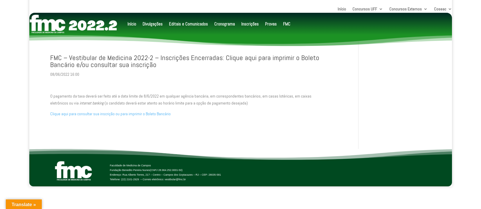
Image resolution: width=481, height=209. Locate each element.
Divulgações (153, 24)
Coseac (440, 9)
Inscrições (250, 24)
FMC (286, 24)
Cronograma (224, 24)
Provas (271, 24)
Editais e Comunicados (188, 24)
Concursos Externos (405, 9)
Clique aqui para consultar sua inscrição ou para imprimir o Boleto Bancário (110, 113)
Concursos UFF (364, 9)
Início (342, 9)
